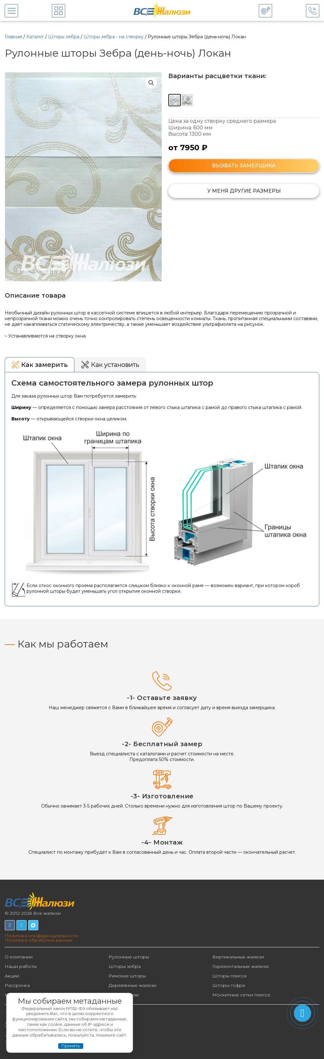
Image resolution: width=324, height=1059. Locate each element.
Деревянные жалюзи (132, 985)
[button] (151, 83)
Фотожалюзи (124, 995)
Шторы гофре (228, 985)
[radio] (174, 100)
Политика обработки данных (38, 940)
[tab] (39, 364)
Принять (70, 1045)
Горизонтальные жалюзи (240, 966)
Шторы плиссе (229, 976)
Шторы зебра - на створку (114, 37)
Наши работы (21, 966)
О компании (19, 957)
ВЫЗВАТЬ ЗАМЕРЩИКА (244, 166)
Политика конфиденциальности (41, 935)
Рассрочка (17, 985)
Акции (12, 976)
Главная (13, 37)
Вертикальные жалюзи (238, 957)
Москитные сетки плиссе (241, 995)
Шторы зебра (63, 37)
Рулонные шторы (129, 957)
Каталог (35, 37)
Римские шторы (127, 976)
